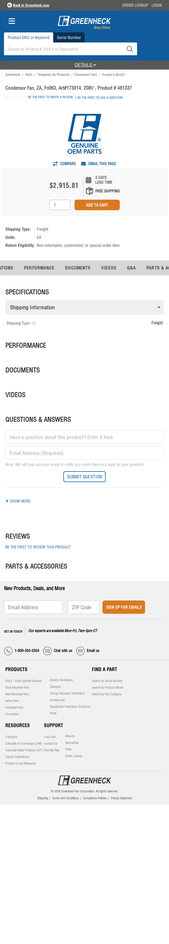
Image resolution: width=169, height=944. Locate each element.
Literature (11, 737)
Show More (18, 501)
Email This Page (98, 163)
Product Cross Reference (20, 763)
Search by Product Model (107, 687)
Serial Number (69, 37)
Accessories (57, 700)
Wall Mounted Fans (17, 694)
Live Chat (49, 737)
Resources (17, 725)
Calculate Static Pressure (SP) (24, 750)
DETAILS (86, 65)
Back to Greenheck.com (31, 5)
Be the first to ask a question (99, 98)
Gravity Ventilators (61, 680)
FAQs (68, 749)
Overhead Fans (14, 707)
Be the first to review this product (38, 547)
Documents (77, 268)
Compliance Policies (94, 798)
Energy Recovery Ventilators (67, 693)
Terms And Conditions (65, 798)
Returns (70, 736)
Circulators (12, 714)
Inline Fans (12, 701)
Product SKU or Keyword (29, 37)
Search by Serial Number (107, 681)
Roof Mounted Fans (17, 687)
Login (157, 5)
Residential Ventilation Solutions (70, 707)
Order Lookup (135, 5)
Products (16, 669)
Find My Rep (51, 750)
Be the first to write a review (50, 97)
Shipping (42, 798)
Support (53, 725)
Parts (53, 713)
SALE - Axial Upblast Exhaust (23, 681)
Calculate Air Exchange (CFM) (23, 743)
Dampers (55, 687)
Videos (108, 268)
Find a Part (104, 669)
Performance (39, 268)
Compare (64, 163)
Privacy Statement (121, 798)
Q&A (131, 268)
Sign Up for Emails (124, 607)
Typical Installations (17, 757)
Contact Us (50, 743)
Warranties (72, 743)
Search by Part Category (107, 694)
